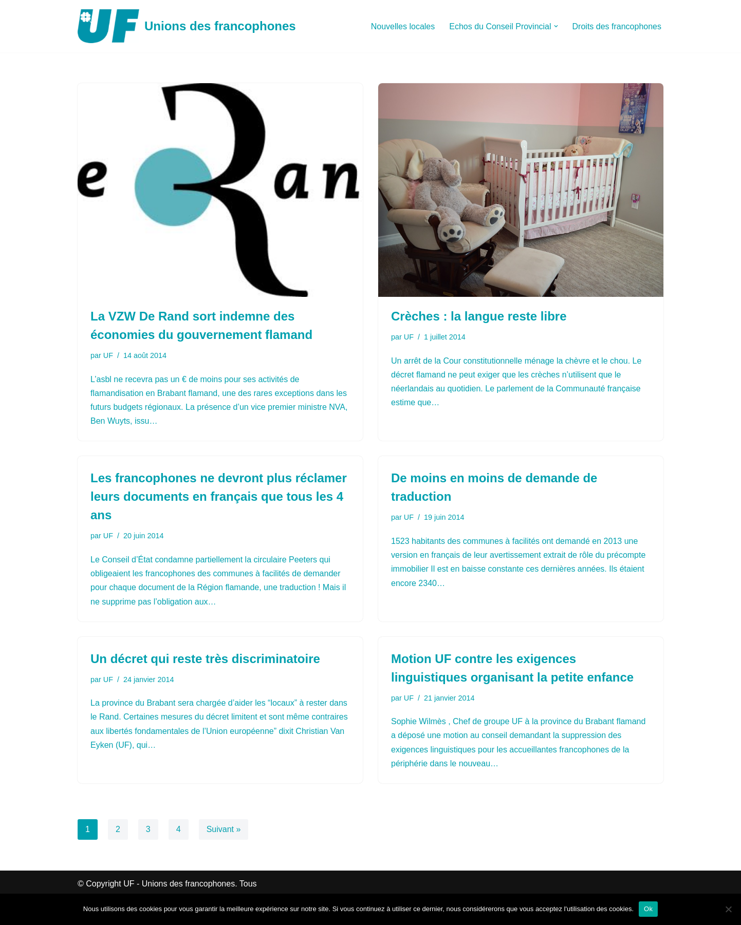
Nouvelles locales (403, 26)
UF (108, 355)
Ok (648, 909)
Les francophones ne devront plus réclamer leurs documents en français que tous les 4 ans (218, 496)
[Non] (728, 909)
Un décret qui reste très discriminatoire (205, 659)
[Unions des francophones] (187, 26)
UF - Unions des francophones (179, 883)
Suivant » (224, 829)
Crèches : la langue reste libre (478, 316)
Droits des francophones (616, 26)
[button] (556, 26)
